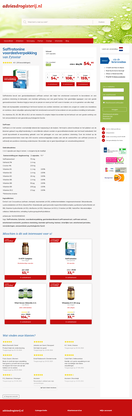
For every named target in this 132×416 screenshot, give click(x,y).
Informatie (58, 41)
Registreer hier (108, 116)
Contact (71, 383)
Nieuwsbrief (107, 118)
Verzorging (30, 41)
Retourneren (72, 376)
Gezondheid (8, 41)
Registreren (104, 373)
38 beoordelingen (23, 63)
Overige (49, 41)
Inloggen (115, 109)
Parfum (40, 41)
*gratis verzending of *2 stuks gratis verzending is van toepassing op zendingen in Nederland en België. (66, 414)
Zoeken (101, 22)
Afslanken (19, 41)
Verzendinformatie (74, 379)
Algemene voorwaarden (76, 373)
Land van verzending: (112, 49)
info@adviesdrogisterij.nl (12, 373)
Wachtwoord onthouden (114, 103)
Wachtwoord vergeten (110, 114)
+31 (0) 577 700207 (10, 376)
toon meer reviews (48, 344)
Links (69, 386)
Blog (67, 41)
